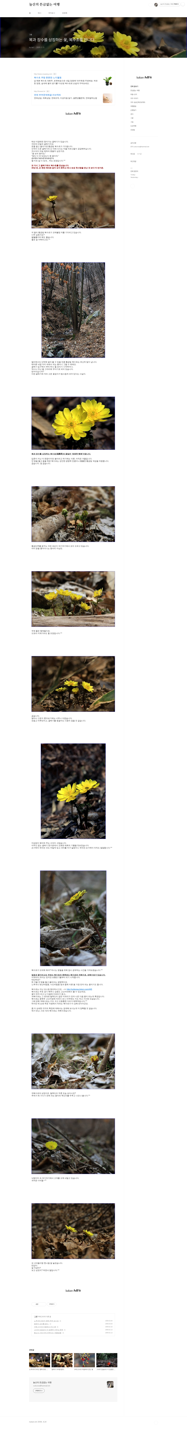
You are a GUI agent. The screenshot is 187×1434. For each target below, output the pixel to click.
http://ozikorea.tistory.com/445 (79, 996)
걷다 (131, 186)
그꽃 (35, 1323)
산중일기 (133, 182)
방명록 (64, 13)
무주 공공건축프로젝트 (137, 174)
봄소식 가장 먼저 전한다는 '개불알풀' (48, 1339)
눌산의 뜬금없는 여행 (44, 4)
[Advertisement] (73, 91)
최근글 (132, 225)
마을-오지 (133, 166)
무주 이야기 (134, 170)
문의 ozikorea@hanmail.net (139, 218)
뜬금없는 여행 (135, 162)
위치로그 (51, 13)
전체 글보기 (134, 158)
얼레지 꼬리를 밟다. (41, 1330)
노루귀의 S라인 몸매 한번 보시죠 (46, 1327)
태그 (39, 13)
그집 (131, 194)
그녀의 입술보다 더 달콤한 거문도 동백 (48, 1336)
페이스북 (132, 258)
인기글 (139, 225)
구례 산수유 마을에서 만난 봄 (45, 1333)
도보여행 (133, 198)
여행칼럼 (133, 178)
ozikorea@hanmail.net (41, 1392)
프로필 (132, 201)
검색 (150, 5)
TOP (156, 1429)
